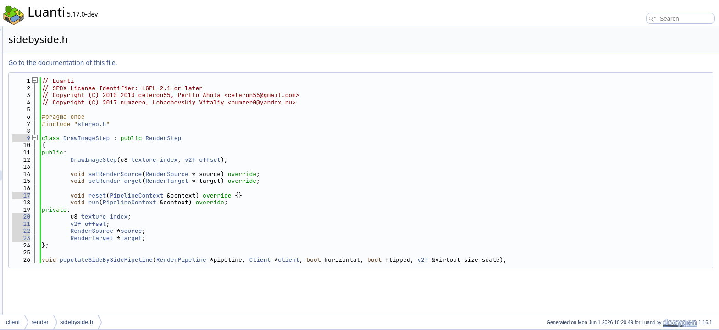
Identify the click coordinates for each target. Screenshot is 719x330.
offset (324, 160)
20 (136, 216)
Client (374, 260)
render (40, 322)
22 (136, 231)
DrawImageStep (201, 138)
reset (212, 195)
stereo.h (206, 124)
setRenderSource (229, 174)
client (403, 260)
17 (136, 195)
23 (136, 238)
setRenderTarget (229, 181)
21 (136, 224)
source (246, 231)
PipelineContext (251, 195)
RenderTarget (281, 181)
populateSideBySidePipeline (220, 260)
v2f (304, 160)
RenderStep (278, 138)
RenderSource (281, 174)
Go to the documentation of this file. (177, 62)
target (246, 238)
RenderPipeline (296, 260)
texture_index (269, 160)
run (208, 202)
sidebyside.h (76, 322)
